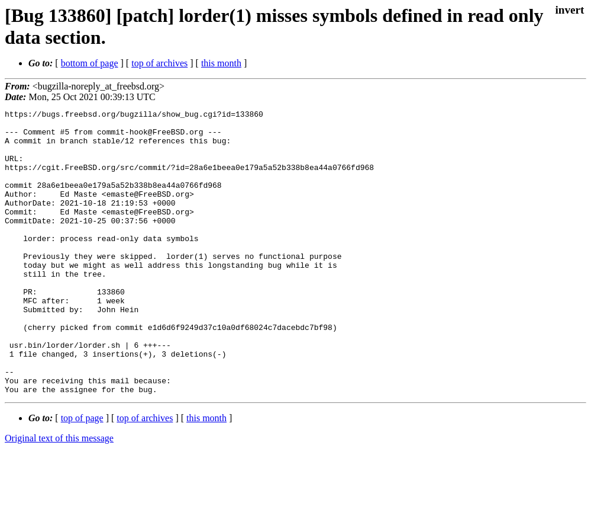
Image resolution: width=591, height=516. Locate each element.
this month (221, 63)
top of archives (159, 63)
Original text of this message (59, 495)
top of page (82, 475)
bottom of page (89, 63)
